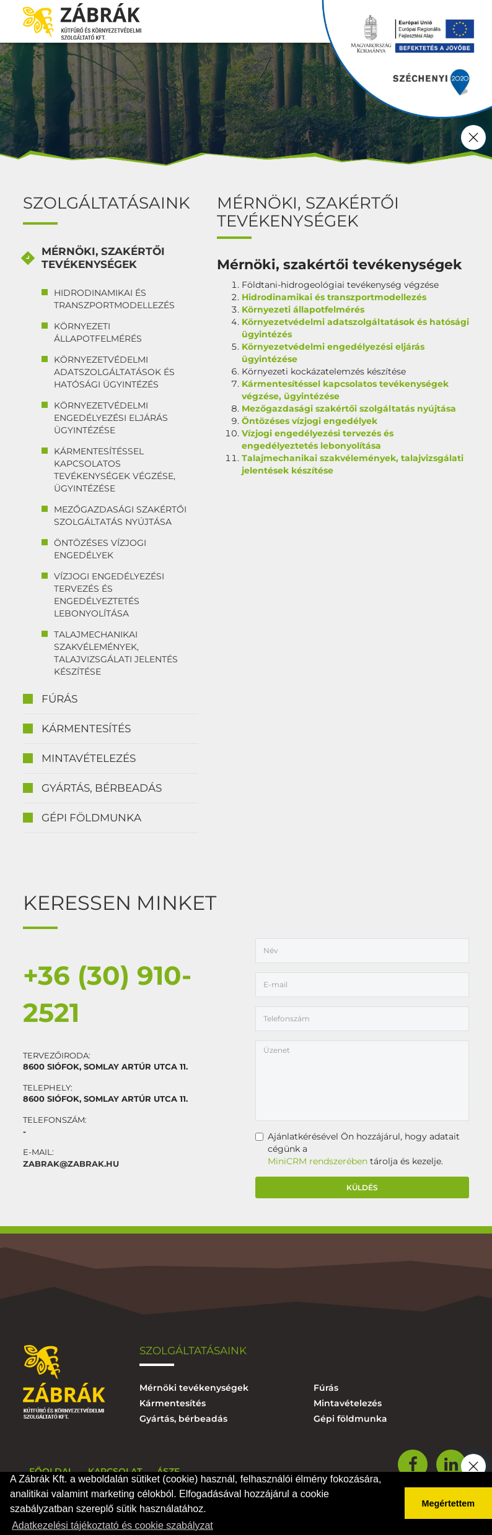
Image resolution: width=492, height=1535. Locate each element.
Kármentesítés (86, 728)
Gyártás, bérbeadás (102, 788)
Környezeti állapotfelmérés (98, 332)
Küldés (362, 1187)
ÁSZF (168, 1471)
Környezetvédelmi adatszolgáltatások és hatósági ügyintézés (114, 372)
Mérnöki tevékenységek (193, 1387)
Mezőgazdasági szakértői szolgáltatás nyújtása (120, 515)
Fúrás (59, 699)
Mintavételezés (89, 758)
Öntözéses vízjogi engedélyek (100, 549)
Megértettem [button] (448, 1503)
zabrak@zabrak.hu (71, 1164)
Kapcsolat (115, 1471)
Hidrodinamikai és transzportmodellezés (114, 299)
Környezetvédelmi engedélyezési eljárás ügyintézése (111, 418)
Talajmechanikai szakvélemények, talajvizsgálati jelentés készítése (116, 653)
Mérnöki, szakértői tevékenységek (103, 257)
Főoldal (51, 1471)
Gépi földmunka (91, 817)
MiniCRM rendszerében (317, 1161)
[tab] (110, 258)
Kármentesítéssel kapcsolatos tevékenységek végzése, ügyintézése (114, 470)
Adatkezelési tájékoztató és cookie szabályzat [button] (112, 1525)
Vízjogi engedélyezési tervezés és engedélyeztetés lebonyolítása (109, 595)
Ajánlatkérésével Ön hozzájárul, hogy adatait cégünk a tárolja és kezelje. (357, 1149)
